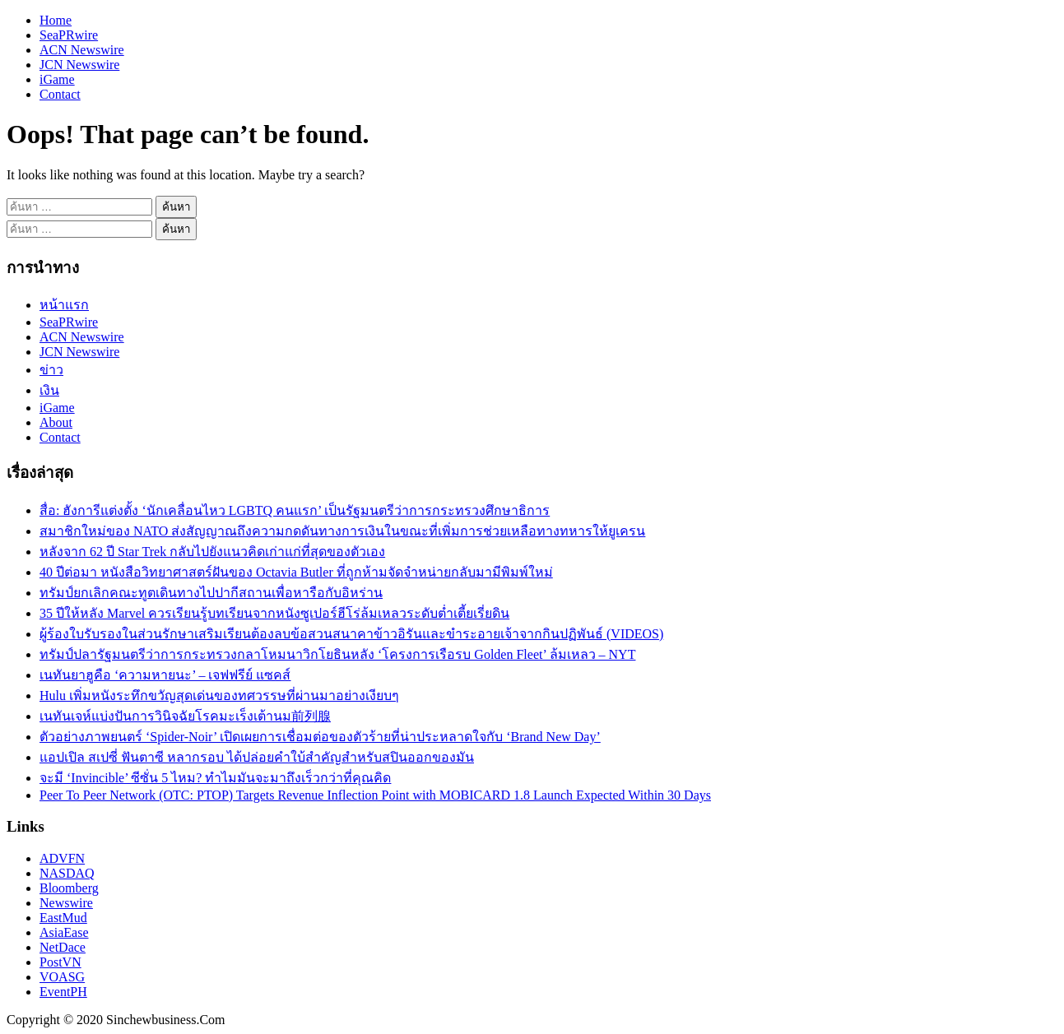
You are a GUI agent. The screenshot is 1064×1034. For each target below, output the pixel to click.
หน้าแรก (64, 305)
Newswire (66, 903)
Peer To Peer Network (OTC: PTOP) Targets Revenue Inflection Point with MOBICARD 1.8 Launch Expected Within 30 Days (375, 795)
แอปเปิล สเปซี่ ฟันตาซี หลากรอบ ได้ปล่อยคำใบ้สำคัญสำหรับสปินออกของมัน (256, 757)
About (55, 422)
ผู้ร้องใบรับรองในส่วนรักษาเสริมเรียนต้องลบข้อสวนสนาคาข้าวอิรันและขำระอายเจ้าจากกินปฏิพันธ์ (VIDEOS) (351, 634)
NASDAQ (67, 873)
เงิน (49, 390)
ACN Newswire (81, 50)
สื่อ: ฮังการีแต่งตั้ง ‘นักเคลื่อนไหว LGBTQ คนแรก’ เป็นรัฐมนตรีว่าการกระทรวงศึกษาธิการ (294, 510)
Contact (60, 94)
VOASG (62, 977)
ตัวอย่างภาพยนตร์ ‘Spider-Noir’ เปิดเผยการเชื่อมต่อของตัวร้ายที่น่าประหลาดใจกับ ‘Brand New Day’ (320, 737)
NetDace (62, 947)
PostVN (60, 962)
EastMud (63, 918)
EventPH (63, 992)
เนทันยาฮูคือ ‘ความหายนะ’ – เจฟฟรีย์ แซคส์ (164, 675)
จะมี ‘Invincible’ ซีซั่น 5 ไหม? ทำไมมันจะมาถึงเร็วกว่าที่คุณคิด (215, 778)
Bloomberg (69, 888)
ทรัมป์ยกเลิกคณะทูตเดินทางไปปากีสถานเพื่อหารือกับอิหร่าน (211, 593)
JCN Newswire (79, 65)
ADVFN (62, 858)
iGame (57, 79)
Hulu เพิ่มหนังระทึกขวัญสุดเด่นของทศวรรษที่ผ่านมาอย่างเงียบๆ (219, 695)
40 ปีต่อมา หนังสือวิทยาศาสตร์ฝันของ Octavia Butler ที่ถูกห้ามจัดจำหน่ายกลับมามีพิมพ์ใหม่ (296, 572)
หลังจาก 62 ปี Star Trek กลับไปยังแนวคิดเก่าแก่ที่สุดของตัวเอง (212, 552)
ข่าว (51, 370)
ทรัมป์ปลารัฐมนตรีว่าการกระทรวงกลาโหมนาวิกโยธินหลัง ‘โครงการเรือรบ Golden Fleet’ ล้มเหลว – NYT (337, 654)
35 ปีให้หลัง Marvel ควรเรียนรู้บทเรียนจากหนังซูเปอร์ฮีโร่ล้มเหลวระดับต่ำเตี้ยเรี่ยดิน (274, 613)
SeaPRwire (68, 35)
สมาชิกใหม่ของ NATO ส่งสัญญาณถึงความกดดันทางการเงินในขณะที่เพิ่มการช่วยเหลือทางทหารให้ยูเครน (342, 531)
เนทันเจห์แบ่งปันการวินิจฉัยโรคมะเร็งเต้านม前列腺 (185, 716)
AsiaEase (64, 932)
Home (55, 20)
